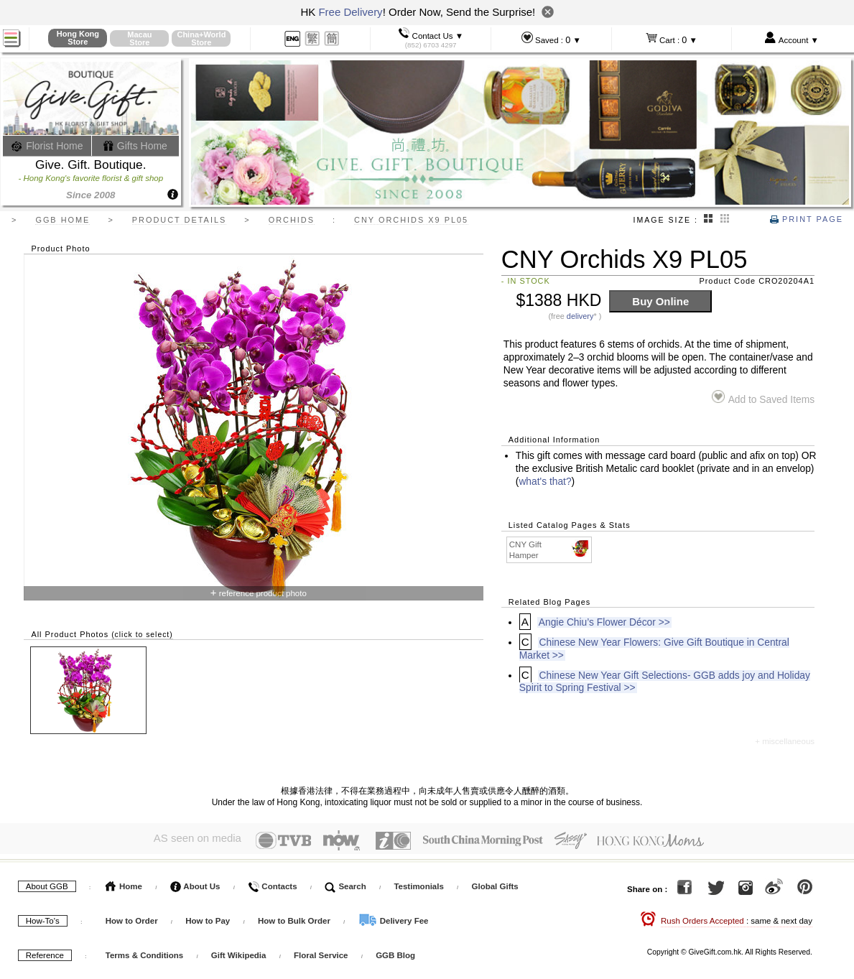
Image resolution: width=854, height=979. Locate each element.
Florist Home (47, 146)
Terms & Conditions (144, 952)
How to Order (132, 918)
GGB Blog (395, 952)
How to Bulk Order (295, 918)
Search (345, 883)
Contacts (272, 883)
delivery (580, 316)
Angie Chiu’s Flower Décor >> (604, 622)
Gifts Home (135, 146)
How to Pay (208, 918)
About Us (195, 883)
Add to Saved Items (763, 397)
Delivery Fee (393, 918)
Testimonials (418, 883)
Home (124, 883)
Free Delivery (350, 12)
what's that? (545, 481)
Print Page (806, 219)
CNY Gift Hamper (549, 549)
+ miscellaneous (784, 741)
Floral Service (321, 952)
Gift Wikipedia (238, 952)
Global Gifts (495, 883)
